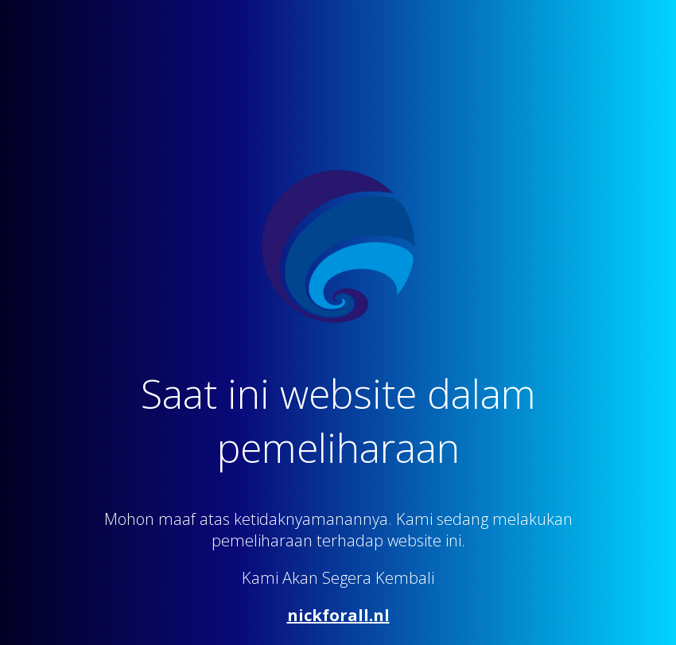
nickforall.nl (338, 615)
